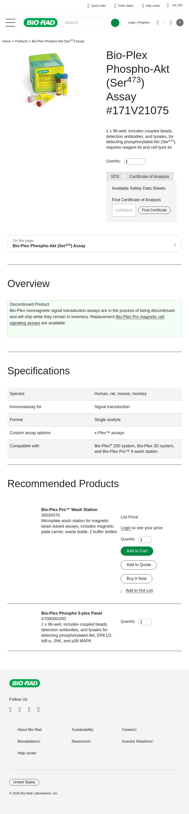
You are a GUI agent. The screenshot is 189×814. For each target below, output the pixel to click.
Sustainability (82, 730)
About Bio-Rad (30, 730)
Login (126, 528)
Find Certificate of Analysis (136, 200)
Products (21, 41)
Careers (128, 730)
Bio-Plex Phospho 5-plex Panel (71, 613)
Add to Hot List (139, 590)
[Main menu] (10, 22)
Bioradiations (28, 741)
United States (24, 782)
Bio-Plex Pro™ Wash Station (69, 509)
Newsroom (80, 741)
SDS (115, 176)
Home (6, 41)
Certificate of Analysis (149, 176)
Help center (27, 753)
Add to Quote (138, 564)
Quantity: (113, 161)
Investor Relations (137, 741)
